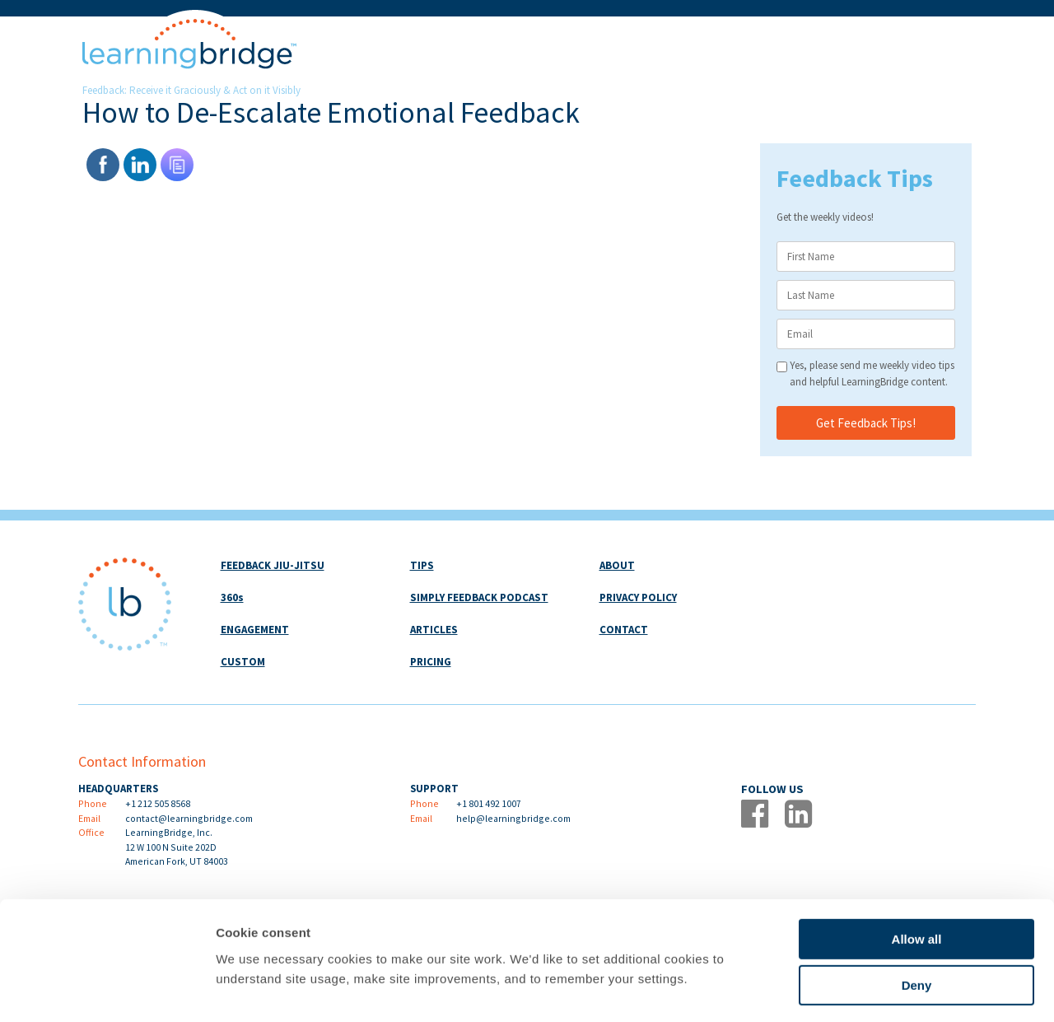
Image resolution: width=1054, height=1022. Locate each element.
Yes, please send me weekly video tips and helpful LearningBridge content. (872, 373)
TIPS (422, 565)
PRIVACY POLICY (638, 597)
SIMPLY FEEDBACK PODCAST (479, 597)
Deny (917, 918)
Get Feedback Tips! (866, 423)
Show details (864, 989)
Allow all (917, 871)
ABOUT (617, 565)
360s (232, 597)
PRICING (430, 662)
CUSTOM (243, 662)
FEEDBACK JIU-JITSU (272, 565)
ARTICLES (434, 630)
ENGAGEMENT (255, 630)
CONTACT (623, 630)
